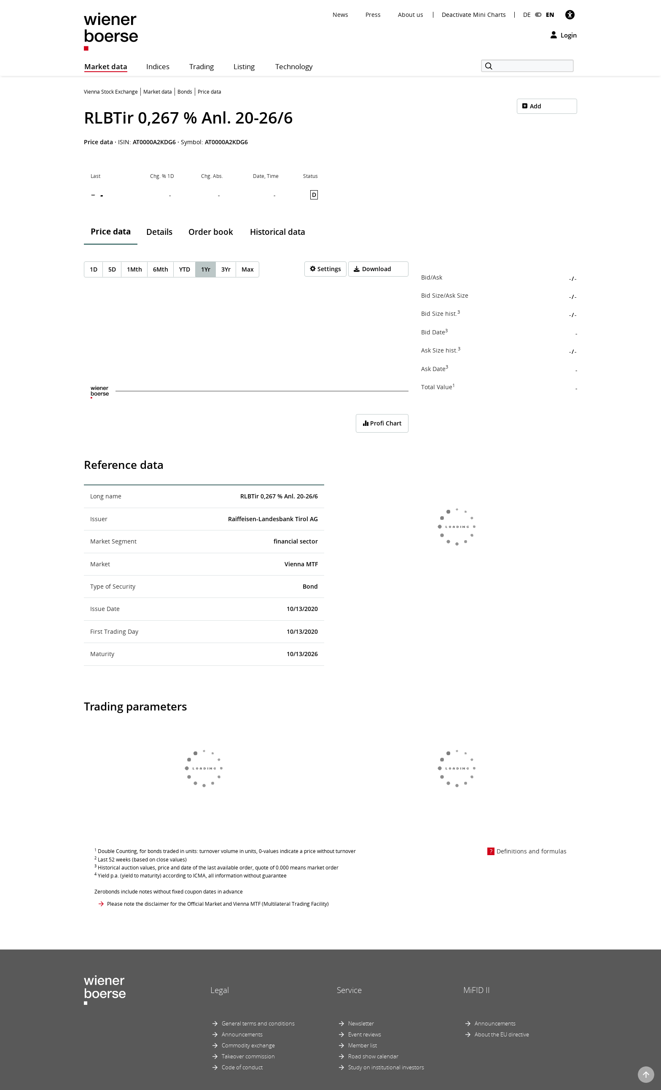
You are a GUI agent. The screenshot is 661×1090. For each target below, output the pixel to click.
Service (349, 990)
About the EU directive (502, 1034)
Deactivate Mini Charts (474, 15)
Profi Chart (382, 423)
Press (373, 15)
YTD (184, 269)
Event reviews (364, 1034)
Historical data (277, 231)
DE (527, 15)
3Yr (226, 269)
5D (112, 269)
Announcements (242, 1034)
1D (93, 269)
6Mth (160, 269)
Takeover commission (248, 1056)
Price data (111, 231)
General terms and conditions (258, 1023)
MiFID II (476, 990)
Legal (219, 990)
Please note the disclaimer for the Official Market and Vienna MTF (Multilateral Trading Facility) (218, 903)
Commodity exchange (248, 1045)
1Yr (205, 269)
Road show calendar (373, 1056)
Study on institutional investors (386, 1067)
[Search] (527, 65)
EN (550, 15)
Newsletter (361, 1023)
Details (159, 231)
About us (410, 15)
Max (248, 269)
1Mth (134, 269)
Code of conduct (242, 1067)
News (340, 15)
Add (535, 106)
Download (376, 269)
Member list (362, 1045)
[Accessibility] (570, 14)
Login (564, 35)
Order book (210, 231)
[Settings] (325, 269)
